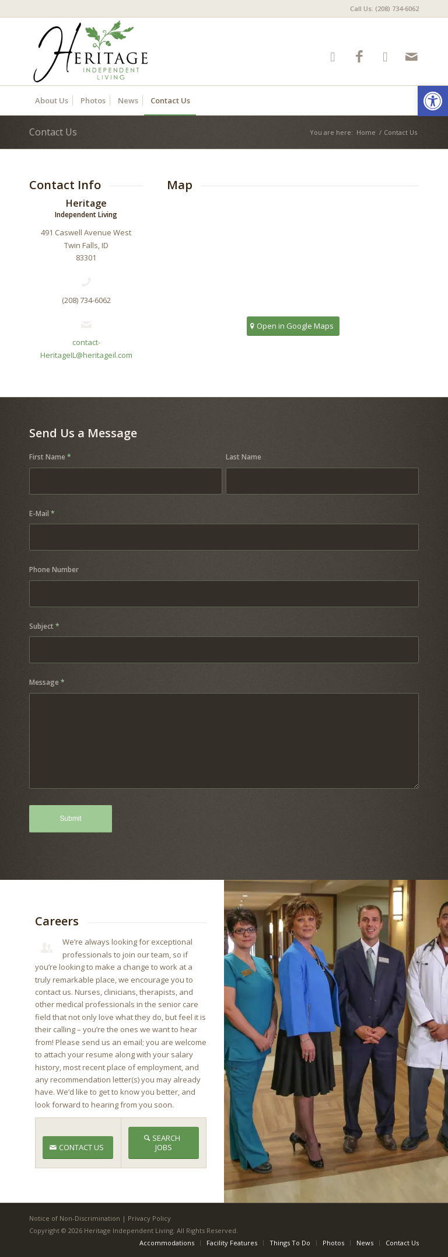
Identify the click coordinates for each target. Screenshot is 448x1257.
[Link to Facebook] (359, 56)
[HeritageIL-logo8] (135, 51)
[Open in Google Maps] (293, 326)
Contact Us (53, 132)
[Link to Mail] (411, 56)
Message (47, 682)
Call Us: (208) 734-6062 (384, 8)
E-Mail (42, 513)
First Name (50, 457)
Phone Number (54, 569)
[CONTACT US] (78, 1147)
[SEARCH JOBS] (164, 1142)
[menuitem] (381, 9)
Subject (44, 626)
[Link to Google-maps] (385, 56)
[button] (433, 101)
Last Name (243, 457)
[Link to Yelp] (333, 56)
